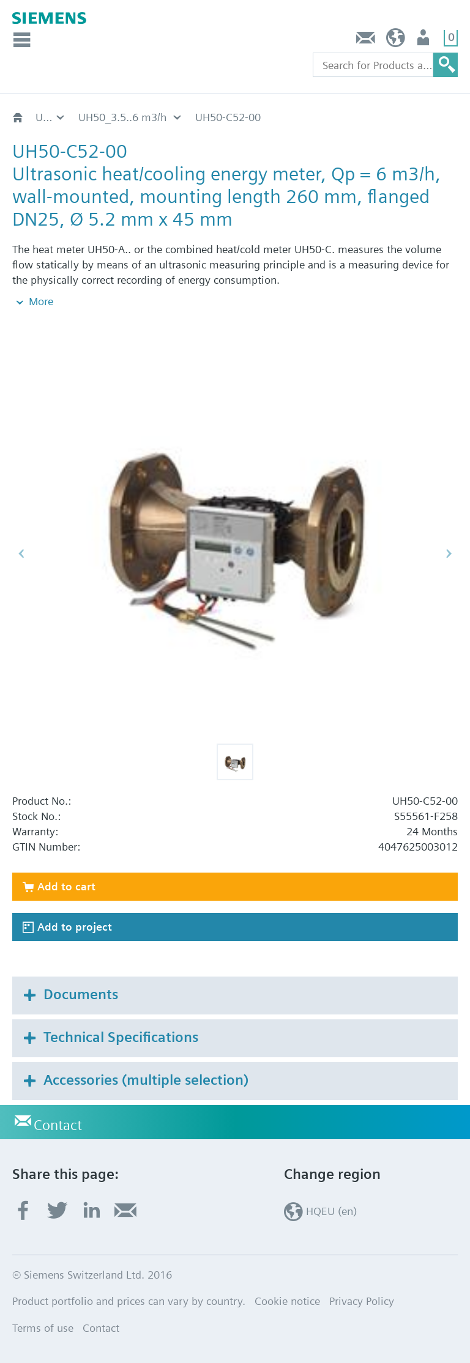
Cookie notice (287, 1301)
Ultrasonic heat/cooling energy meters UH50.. (50, 117)
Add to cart (66, 886)
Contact (366, 40)
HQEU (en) (395, 40)
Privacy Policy (361, 1301)
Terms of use (42, 1327)
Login (424, 40)
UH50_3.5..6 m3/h (122, 117)
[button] (235, 762)
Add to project (74, 926)
